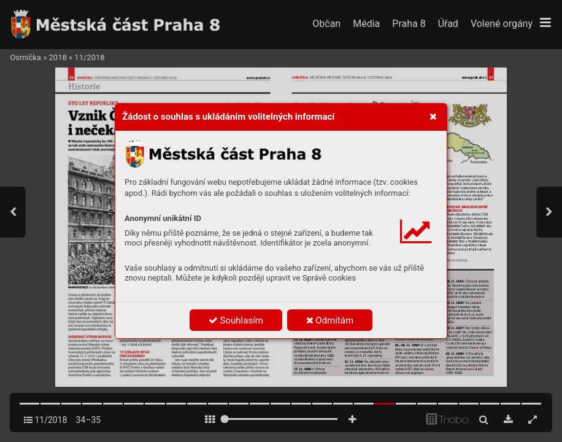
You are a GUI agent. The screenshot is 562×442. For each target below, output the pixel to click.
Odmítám (330, 320)
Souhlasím (236, 320)
